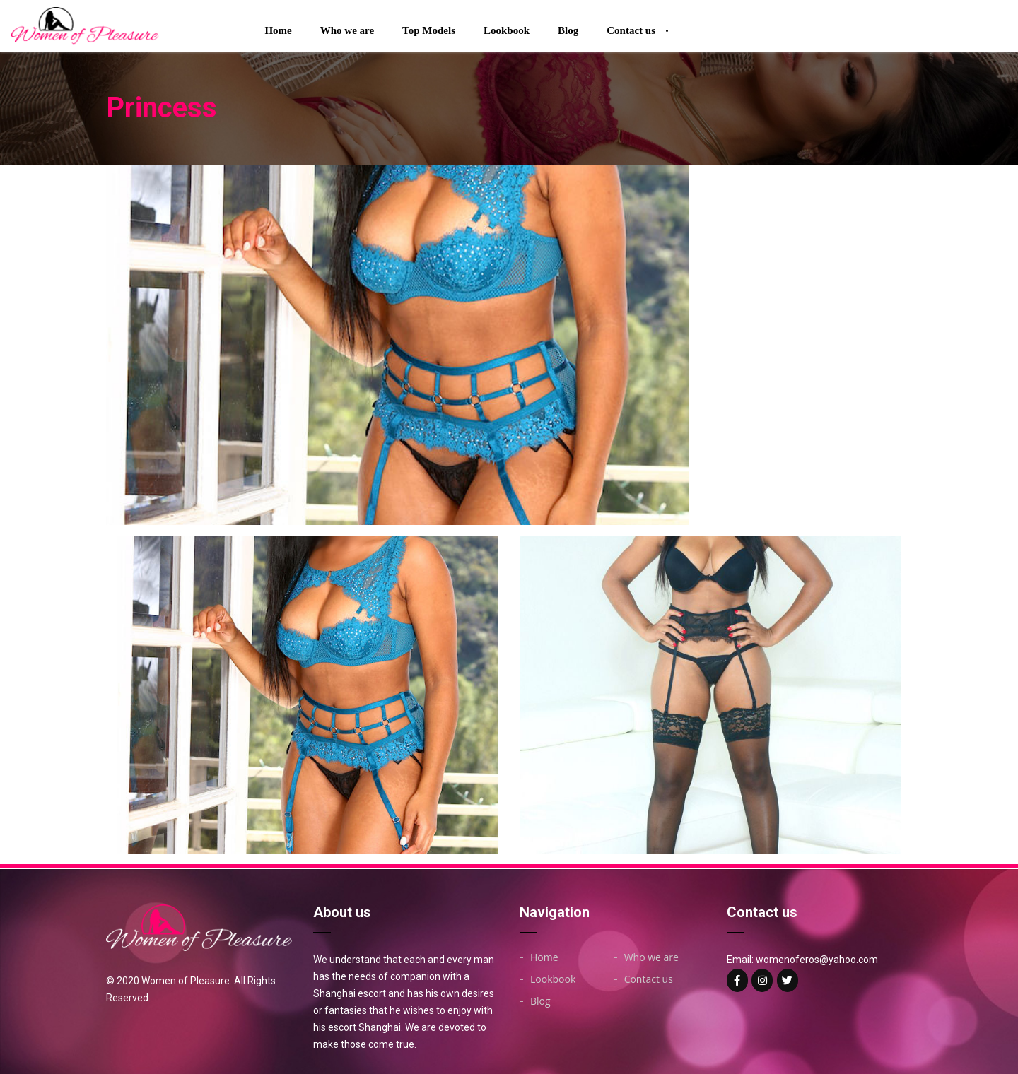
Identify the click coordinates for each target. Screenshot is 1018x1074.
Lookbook (507, 30)
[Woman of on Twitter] (787, 980)
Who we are (347, 30)
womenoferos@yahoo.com (817, 959)
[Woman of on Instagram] (762, 980)
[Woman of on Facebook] (737, 980)
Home (277, 30)
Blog (568, 30)
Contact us (631, 30)
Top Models (428, 30)
